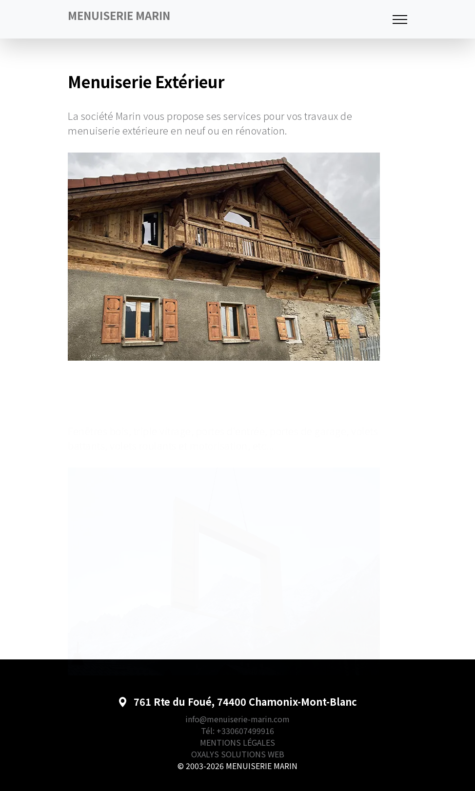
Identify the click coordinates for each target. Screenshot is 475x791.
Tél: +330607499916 (237, 730)
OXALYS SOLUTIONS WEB (237, 754)
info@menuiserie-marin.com (237, 719)
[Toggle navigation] (400, 19)
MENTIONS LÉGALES (237, 742)
